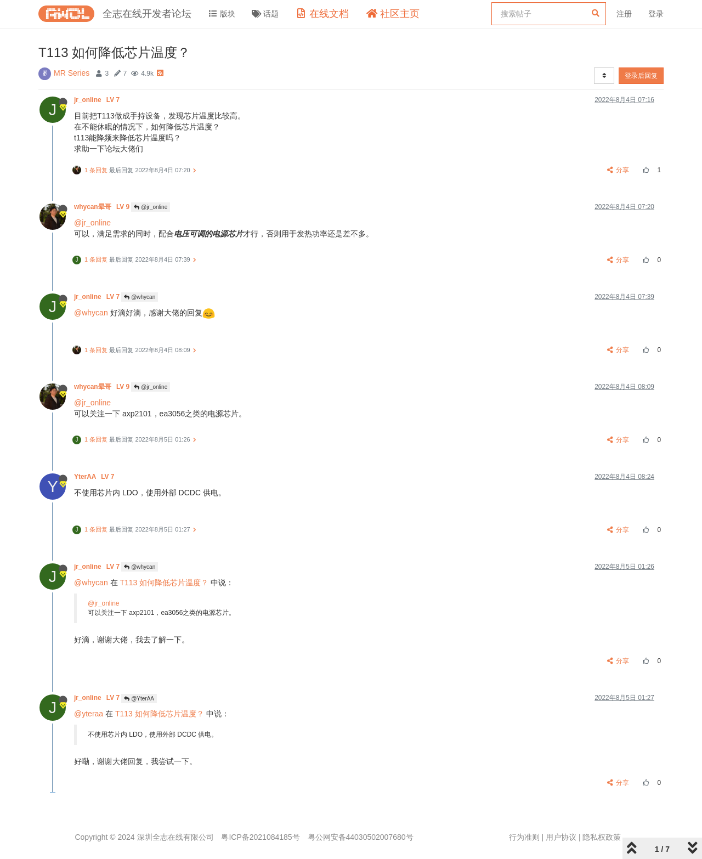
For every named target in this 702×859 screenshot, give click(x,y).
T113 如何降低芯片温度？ (164, 582)
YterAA (95, 477)
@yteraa (88, 713)
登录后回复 (641, 76)
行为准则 (524, 837)
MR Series (71, 73)
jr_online (97, 100)
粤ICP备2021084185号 (260, 837)
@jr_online (150, 207)
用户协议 (561, 837)
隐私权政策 (601, 837)
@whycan (139, 297)
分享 (618, 170)
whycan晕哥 (102, 207)
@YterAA (139, 699)
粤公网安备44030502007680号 (361, 837)
